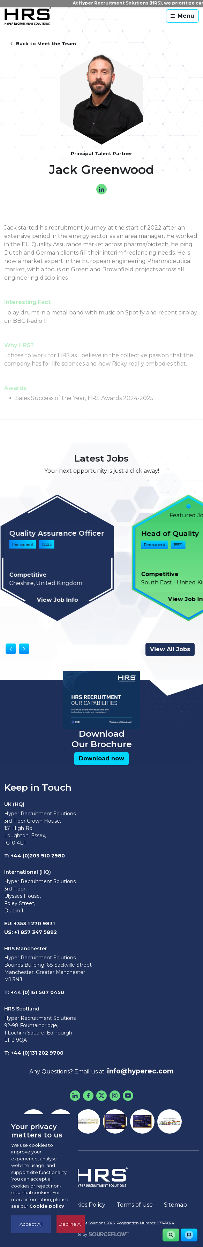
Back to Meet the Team (43, 43)
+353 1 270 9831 (34, 923)
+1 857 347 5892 (35, 932)
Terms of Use (134, 1204)
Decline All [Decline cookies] (71, 1224)
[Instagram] (115, 1095)
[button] (101, 758)
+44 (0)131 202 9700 (37, 1053)
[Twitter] (101, 1095)
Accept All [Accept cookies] (31, 1224)
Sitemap (175, 1204)
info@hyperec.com (140, 1071)
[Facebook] (88, 1095)
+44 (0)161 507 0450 (37, 992)
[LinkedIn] (75, 1095)
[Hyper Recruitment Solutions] (28, 16)
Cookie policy (46, 1206)
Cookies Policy (85, 1204)
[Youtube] (128, 1095)
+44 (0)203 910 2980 (38, 856)
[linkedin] (101, 189)
